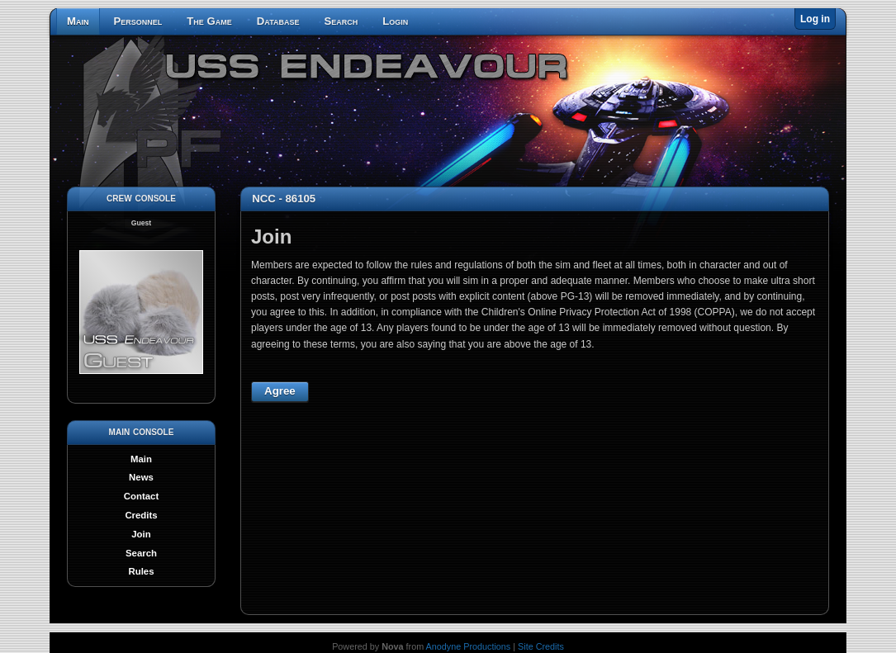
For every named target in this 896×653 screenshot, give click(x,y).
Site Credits (541, 646)
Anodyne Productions (468, 646)
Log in (815, 19)
